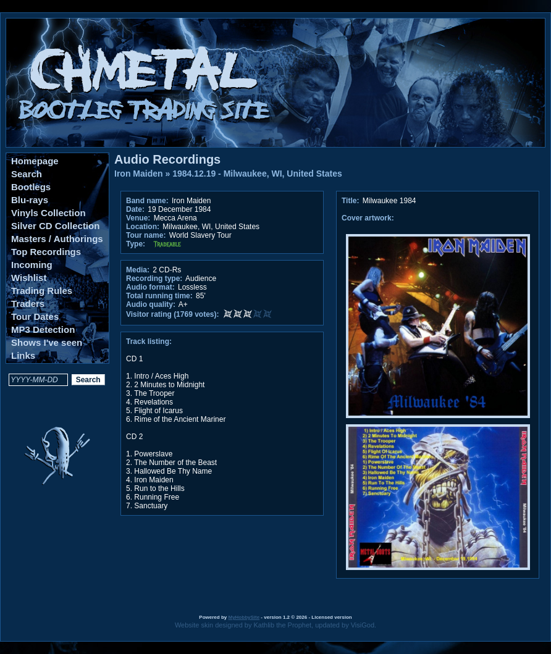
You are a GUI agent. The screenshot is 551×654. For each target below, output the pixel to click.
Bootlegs (31, 187)
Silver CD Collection (55, 225)
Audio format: (150, 287)
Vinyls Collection (48, 213)
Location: (142, 226)
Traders (27, 303)
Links (23, 355)
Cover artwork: (368, 218)
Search (26, 174)
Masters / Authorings (57, 238)
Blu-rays (29, 200)
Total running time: (159, 295)
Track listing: (149, 341)
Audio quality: (150, 304)
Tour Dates (35, 316)
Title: (351, 200)
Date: (135, 209)
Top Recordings (46, 251)
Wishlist (28, 277)
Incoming (32, 264)
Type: (135, 244)
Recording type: (154, 278)
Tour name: (146, 235)
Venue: (138, 218)
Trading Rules (41, 290)
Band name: (147, 200)
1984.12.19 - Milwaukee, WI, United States (257, 173)
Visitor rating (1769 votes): (172, 314)
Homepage (35, 161)
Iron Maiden (138, 173)
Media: (137, 270)
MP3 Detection (43, 329)
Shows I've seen (46, 342)
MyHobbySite (243, 617)
